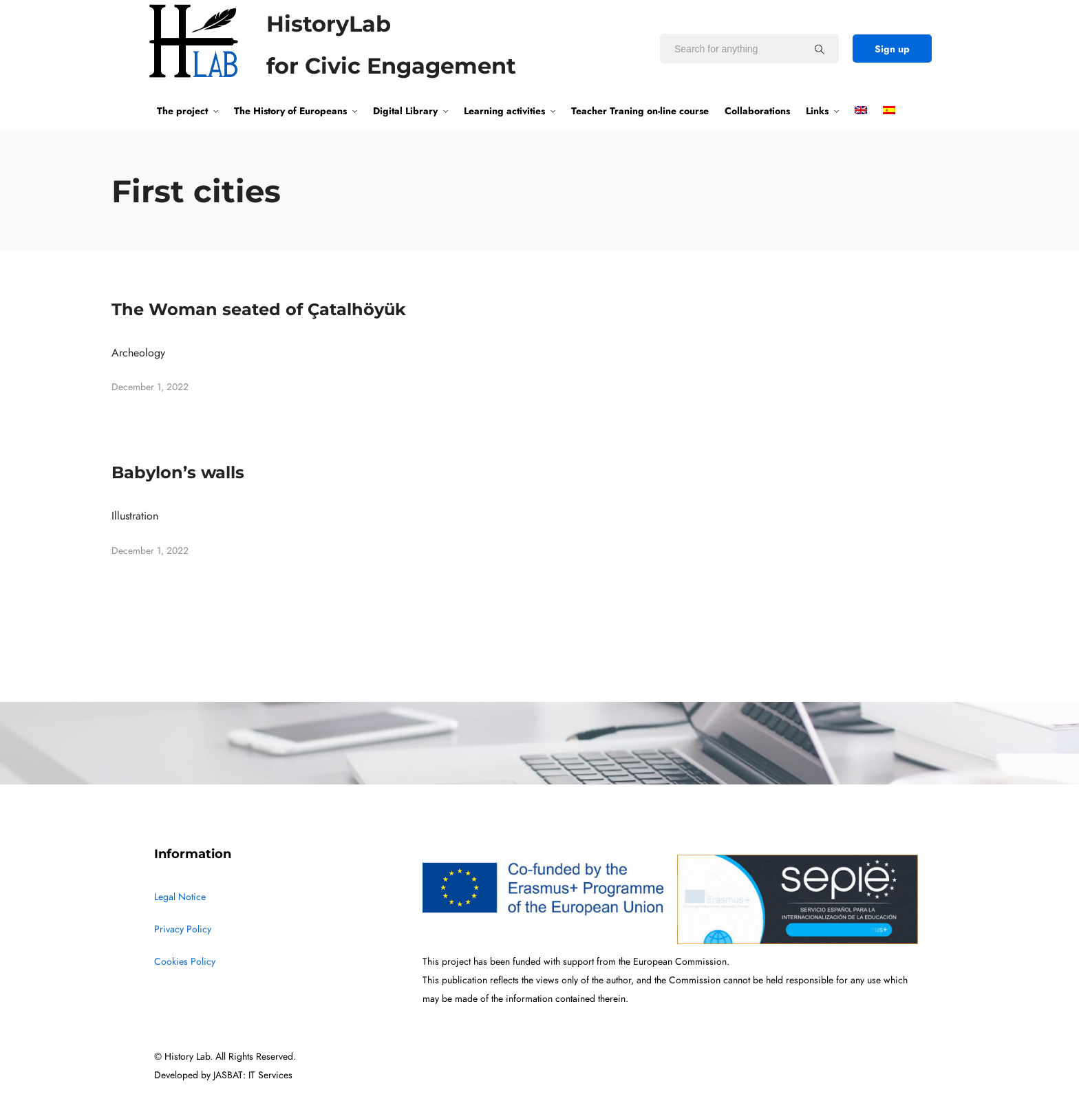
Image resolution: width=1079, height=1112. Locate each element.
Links (817, 111)
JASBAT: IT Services (252, 1075)
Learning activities (504, 111)
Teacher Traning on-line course (640, 111)
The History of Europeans (290, 111)
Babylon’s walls (177, 472)
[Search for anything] (819, 49)
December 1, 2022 (150, 387)
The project (182, 111)
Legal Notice (180, 896)
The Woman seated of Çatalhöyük (258, 309)
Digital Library (405, 111)
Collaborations (757, 111)
